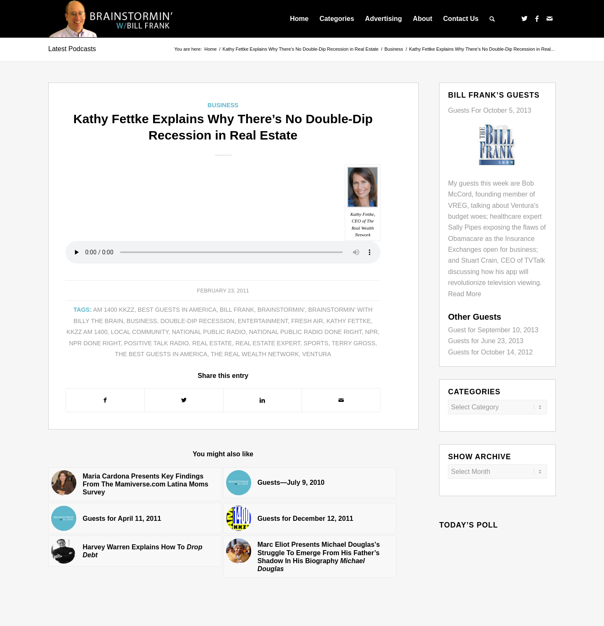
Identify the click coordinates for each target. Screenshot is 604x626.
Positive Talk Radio (156, 343)
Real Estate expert (267, 343)
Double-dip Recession (197, 321)
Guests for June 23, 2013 (485, 340)
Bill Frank (237, 309)
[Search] (492, 18)
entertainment (263, 321)
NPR (371, 332)
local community (140, 332)
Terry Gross (353, 343)
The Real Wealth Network (255, 354)
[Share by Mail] (341, 400)
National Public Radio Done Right (305, 332)
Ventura (316, 354)
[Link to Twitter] (524, 18)
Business (223, 105)
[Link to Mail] (549, 18)
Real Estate (212, 343)
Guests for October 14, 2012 (490, 352)
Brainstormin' (281, 309)
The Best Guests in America (161, 354)
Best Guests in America (177, 309)
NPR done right (95, 343)
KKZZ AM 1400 (87, 332)
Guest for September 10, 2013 (493, 330)
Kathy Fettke (348, 321)
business (142, 321)
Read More (464, 293)
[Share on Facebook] (105, 400)
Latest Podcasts (72, 48)
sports (316, 343)
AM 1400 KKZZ (113, 309)
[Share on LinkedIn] (263, 400)
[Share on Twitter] (184, 400)
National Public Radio (209, 332)
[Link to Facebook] (537, 18)
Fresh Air (307, 321)
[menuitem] (299, 18)
